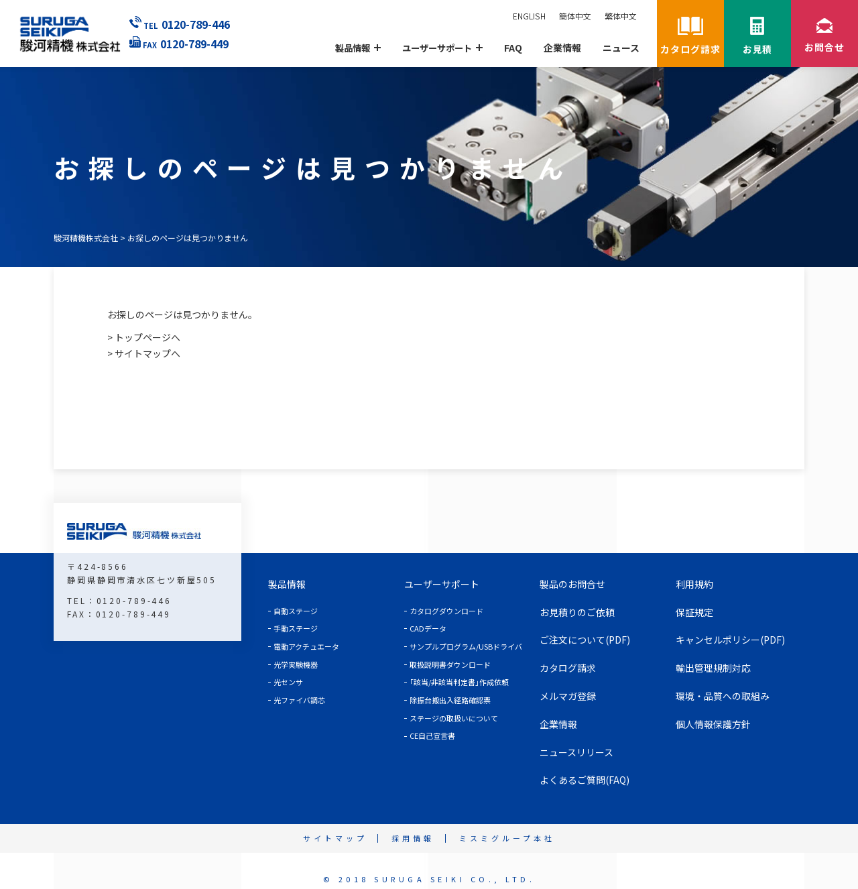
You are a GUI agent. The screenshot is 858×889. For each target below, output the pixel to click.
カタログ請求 (568, 667)
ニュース (621, 48)
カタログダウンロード (446, 610)
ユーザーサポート (441, 584)
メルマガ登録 (568, 696)
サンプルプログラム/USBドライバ (466, 646)
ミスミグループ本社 (507, 838)
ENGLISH (529, 15)
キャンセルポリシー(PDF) (730, 639)
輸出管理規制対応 (713, 667)
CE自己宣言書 (432, 735)
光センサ (288, 681)
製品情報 (287, 584)
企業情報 (562, 48)
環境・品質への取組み (723, 696)
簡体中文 (575, 15)
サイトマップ (335, 838)
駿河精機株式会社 (86, 237)
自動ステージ (295, 610)
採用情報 (412, 838)
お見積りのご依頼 (577, 612)
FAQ (513, 48)
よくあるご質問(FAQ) (584, 779)
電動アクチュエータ (306, 646)
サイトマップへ (147, 353)
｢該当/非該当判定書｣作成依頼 (459, 681)
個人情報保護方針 (713, 724)
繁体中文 (621, 15)
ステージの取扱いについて (454, 718)
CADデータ (428, 628)
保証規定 (694, 612)
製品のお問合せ (572, 584)
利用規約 (694, 584)
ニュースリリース (576, 752)
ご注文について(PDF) (585, 639)
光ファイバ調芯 (299, 700)
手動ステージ (295, 628)
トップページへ (147, 337)
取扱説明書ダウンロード (450, 664)
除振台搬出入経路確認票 (450, 700)
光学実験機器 (295, 664)
